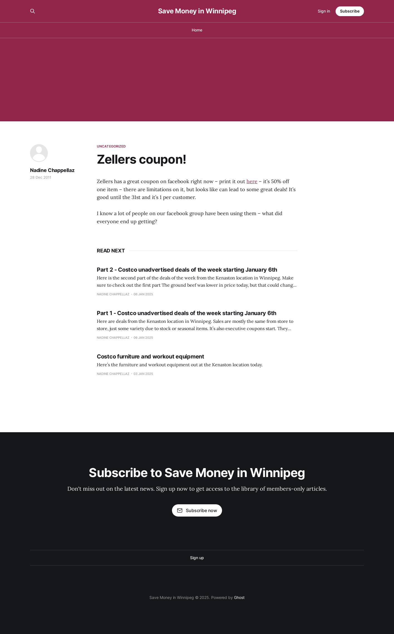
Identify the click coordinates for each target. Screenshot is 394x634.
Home (197, 30)
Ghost (239, 597)
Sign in (324, 11)
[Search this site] (32, 11)
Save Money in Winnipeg (197, 11)
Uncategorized (111, 146)
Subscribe (349, 11)
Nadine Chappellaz (52, 170)
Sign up (197, 557)
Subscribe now (197, 510)
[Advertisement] (197, 80)
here (252, 181)
